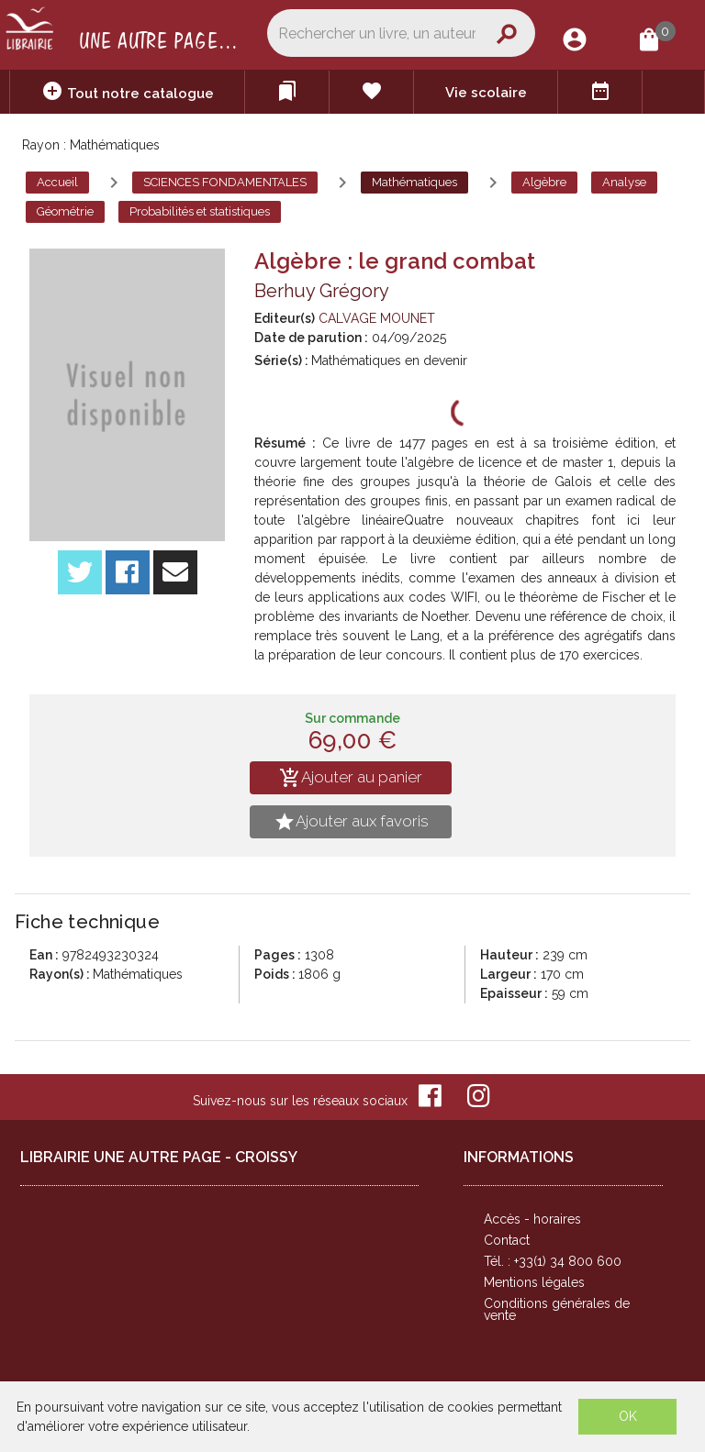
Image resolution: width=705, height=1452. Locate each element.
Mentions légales (534, 1282)
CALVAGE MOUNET (377, 318)
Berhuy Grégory (321, 291)
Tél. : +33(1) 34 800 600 (552, 1261)
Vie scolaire (486, 92)
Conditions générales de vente (557, 1309)
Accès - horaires (532, 1219)
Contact (507, 1240)
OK (628, 1416)
